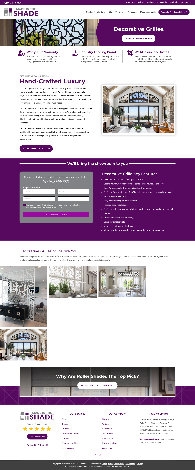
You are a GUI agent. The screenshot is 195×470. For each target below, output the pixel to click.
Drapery (65, 438)
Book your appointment (150, 439)
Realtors (150, 2)
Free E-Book (107, 438)
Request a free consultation (138, 38)
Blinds (64, 419)
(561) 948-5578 (58, 181)
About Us (130, 2)
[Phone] (39, 198)
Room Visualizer (109, 443)
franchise (125, 466)
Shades (65, 424)
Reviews (140, 2)
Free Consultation (37, 436)
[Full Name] (39, 191)
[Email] (73, 191)
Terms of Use (119, 464)
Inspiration (174, 2)
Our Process (107, 433)
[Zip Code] (73, 198)
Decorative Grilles (70, 443)
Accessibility (130, 464)
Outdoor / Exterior (70, 433)
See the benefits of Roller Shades (96, 385)
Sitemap (140, 464)
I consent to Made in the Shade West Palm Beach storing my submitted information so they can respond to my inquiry (53, 206)
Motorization (68, 448)
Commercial (161, 2)
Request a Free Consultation (36, 149)
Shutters (66, 429)
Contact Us (186, 2)
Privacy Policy (107, 464)
